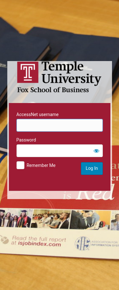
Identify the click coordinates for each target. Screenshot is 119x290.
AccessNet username (38, 114)
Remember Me (41, 165)
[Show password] (96, 150)
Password (26, 139)
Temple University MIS (59, 77)
